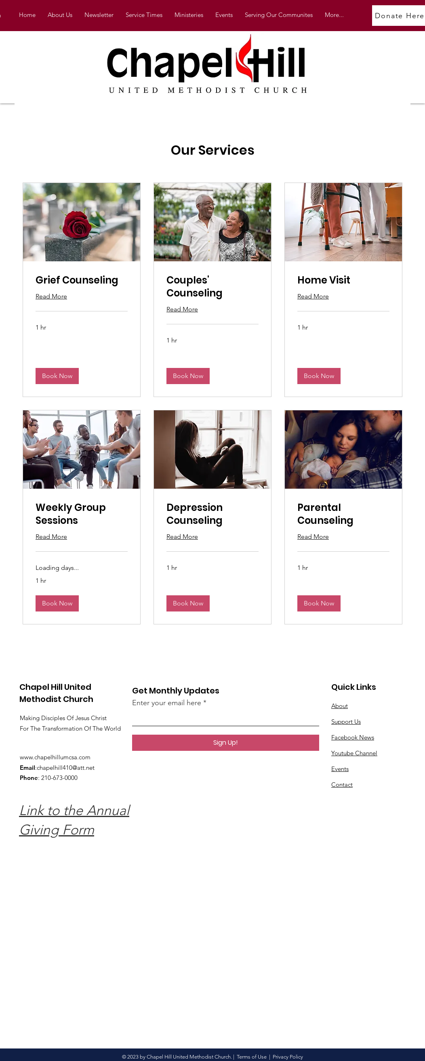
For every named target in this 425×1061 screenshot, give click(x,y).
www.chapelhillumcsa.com (55, 757)
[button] (188, 15)
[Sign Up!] (225, 743)
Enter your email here (166, 702)
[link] (82, 280)
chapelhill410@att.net (66, 767)
